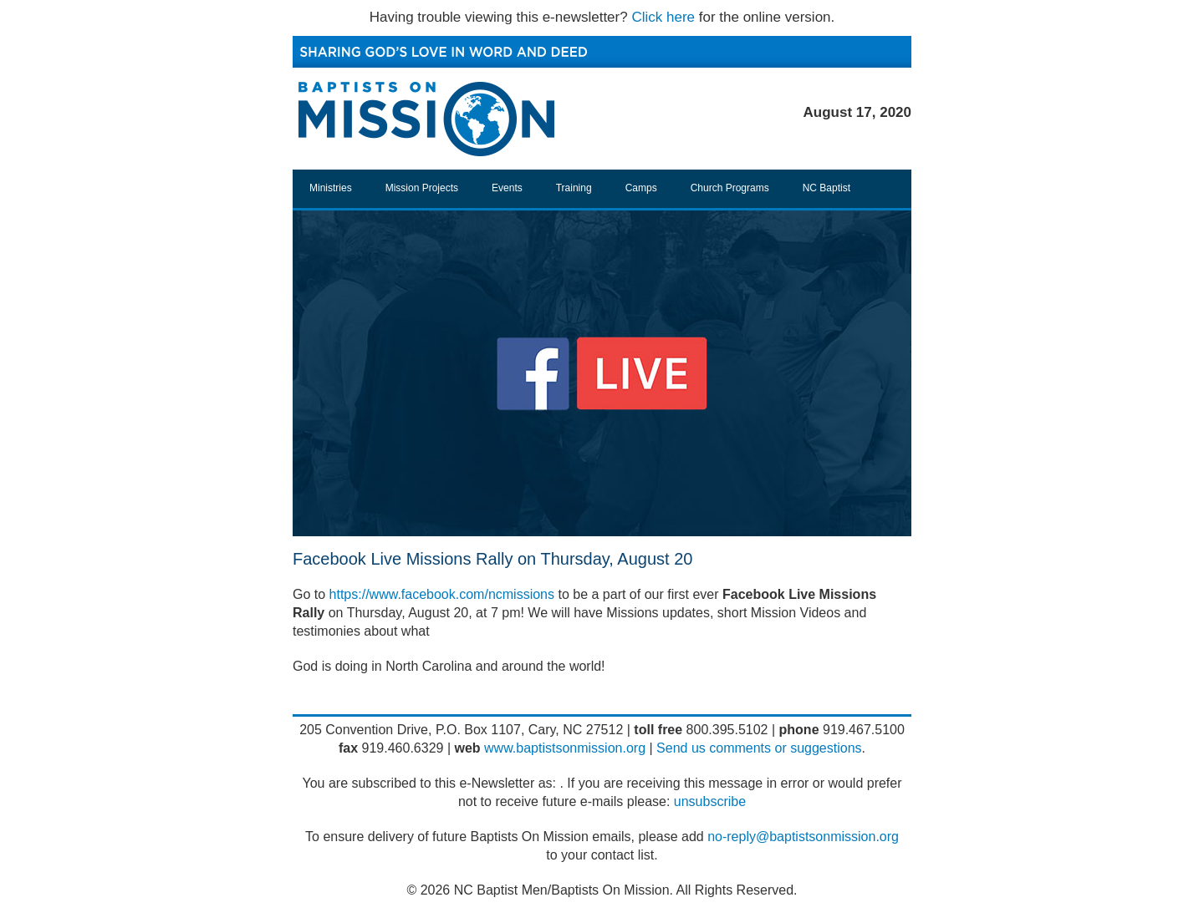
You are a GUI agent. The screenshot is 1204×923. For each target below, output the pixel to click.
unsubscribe (710, 801)
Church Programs (730, 188)
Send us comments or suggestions (758, 748)
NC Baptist (826, 188)
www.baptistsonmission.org (564, 748)
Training (574, 188)
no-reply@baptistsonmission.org (803, 836)
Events (507, 188)
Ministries (330, 188)
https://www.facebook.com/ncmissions (441, 594)
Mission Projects (421, 188)
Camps (641, 188)
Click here (663, 17)
